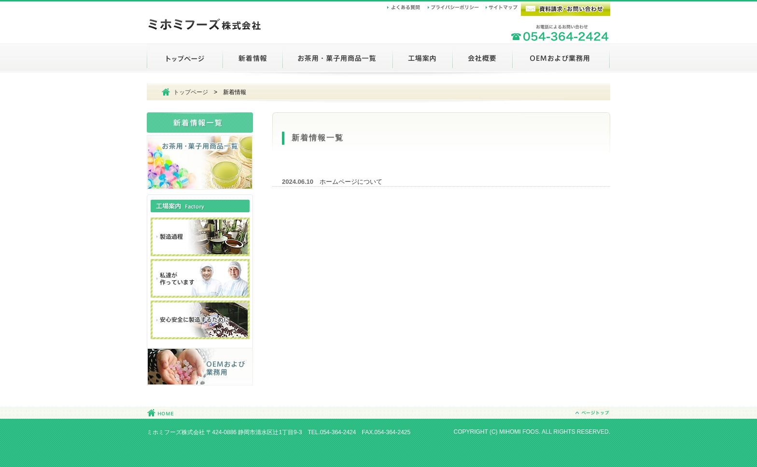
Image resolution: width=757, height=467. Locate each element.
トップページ (190, 92)
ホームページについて (351, 181)
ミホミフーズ (205, 25)
